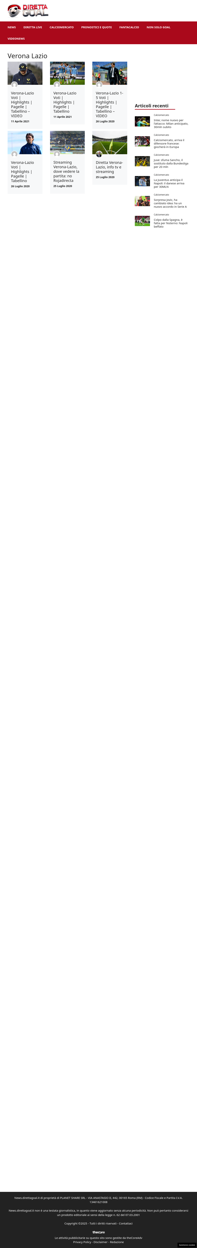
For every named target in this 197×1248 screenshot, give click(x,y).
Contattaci (126, 1223)
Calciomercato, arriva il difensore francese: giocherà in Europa (169, 143)
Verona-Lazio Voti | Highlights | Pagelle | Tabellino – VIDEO (22, 104)
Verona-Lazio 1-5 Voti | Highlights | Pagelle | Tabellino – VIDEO (109, 104)
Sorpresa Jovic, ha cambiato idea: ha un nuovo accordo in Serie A (170, 203)
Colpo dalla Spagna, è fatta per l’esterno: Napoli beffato (171, 223)
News (12, 27)
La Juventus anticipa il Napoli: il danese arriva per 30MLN (169, 183)
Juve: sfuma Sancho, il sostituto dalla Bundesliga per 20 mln (171, 163)
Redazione (117, 1242)
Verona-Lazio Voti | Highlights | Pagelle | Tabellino (64, 102)
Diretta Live (32, 27)
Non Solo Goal (158, 27)
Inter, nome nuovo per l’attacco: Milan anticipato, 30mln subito (171, 123)
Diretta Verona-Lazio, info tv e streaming (109, 167)
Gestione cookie (187, 1244)
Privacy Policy (82, 1242)
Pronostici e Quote (96, 27)
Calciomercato (62, 27)
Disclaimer (100, 1242)
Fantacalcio (129, 27)
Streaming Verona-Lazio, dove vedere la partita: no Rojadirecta (66, 171)
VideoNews (16, 38)
